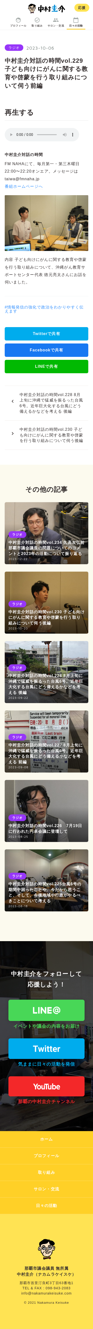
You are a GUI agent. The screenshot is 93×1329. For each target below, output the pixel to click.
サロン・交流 (46, 1189)
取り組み (46, 1172)
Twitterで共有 (46, 334)
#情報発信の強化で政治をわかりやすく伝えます (44, 309)
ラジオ (14, 48)
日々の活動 (46, 1206)
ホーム (46, 1139)
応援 (82, 8)
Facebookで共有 (46, 350)
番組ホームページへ (24, 186)
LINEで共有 (46, 366)
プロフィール (46, 1156)
